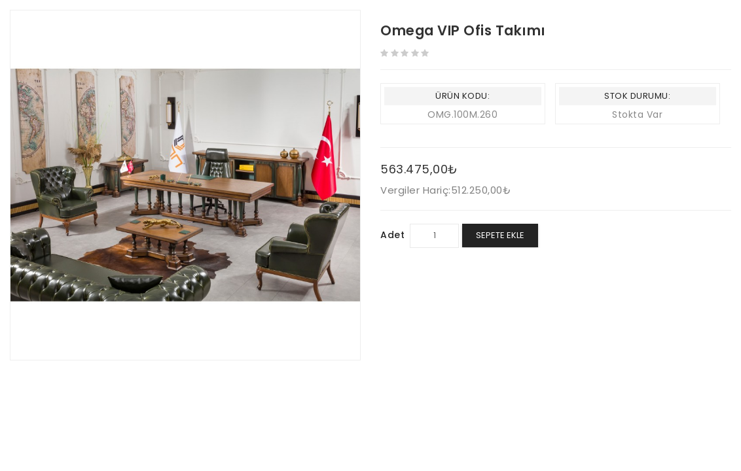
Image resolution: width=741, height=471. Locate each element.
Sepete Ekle (500, 235)
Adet (392, 235)
